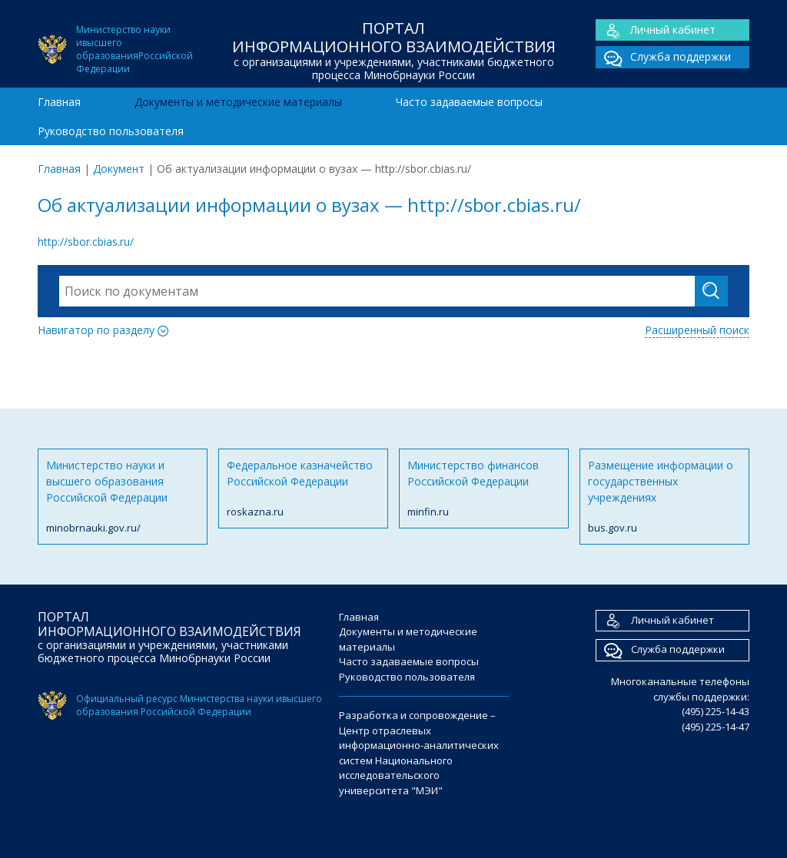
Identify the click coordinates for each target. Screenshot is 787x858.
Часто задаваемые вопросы (469, 101)
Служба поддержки (663, 57)
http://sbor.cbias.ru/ (86, 241)
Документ (118, 168)
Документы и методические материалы (238, 101)
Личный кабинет (656, 30)
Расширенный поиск (697, 330)
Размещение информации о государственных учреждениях (664, 497)
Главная (59, 101)
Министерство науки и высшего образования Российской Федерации (122, 497)
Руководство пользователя (111, 131)
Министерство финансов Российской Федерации (483, 489)
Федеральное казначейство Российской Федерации (303, 489)
